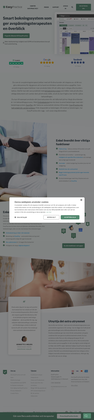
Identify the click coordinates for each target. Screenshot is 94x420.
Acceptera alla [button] (70, 217)
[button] (21, 217)
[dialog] (47, 210)
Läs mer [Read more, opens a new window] (49, 212)
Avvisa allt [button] (51, 217)
